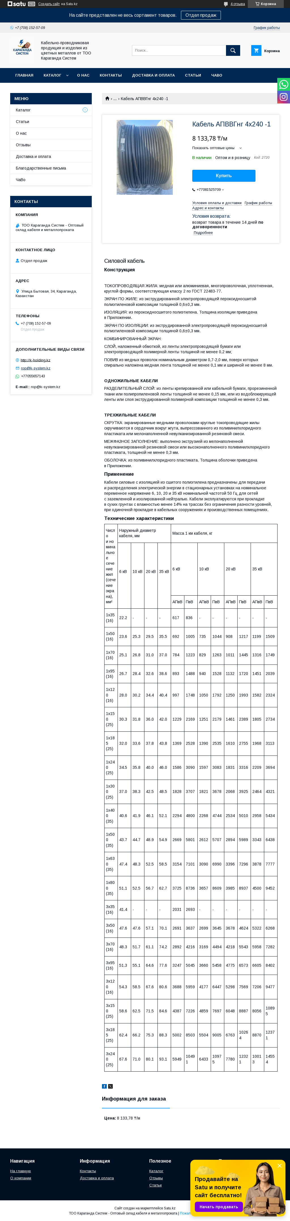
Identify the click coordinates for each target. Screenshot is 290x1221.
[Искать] (233, 50)
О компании (20, 1178)
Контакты (111, 75)
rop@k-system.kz (35, 368)
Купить (224, 175)
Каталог (52, 75)
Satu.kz (170, 1208)
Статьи (193, 75)
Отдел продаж (200, 15)
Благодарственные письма (41, 168)
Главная (24, 75)
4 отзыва (238, 4)
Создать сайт (49, 4)
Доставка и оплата (153, 75)
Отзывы (23, 145)
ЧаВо (216, 75)
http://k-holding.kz (35, 360)
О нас (83, 75)
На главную (20, 1171)
